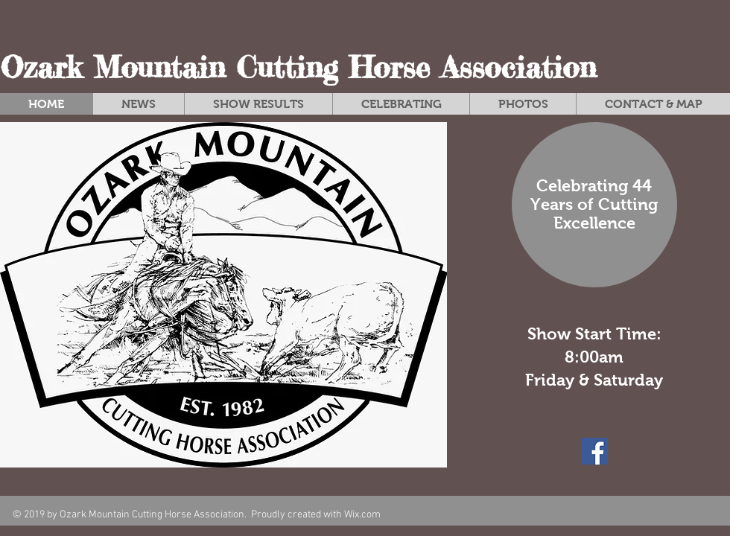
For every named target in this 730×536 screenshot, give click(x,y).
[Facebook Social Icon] (594, 451)
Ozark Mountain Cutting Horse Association (298, 67)
